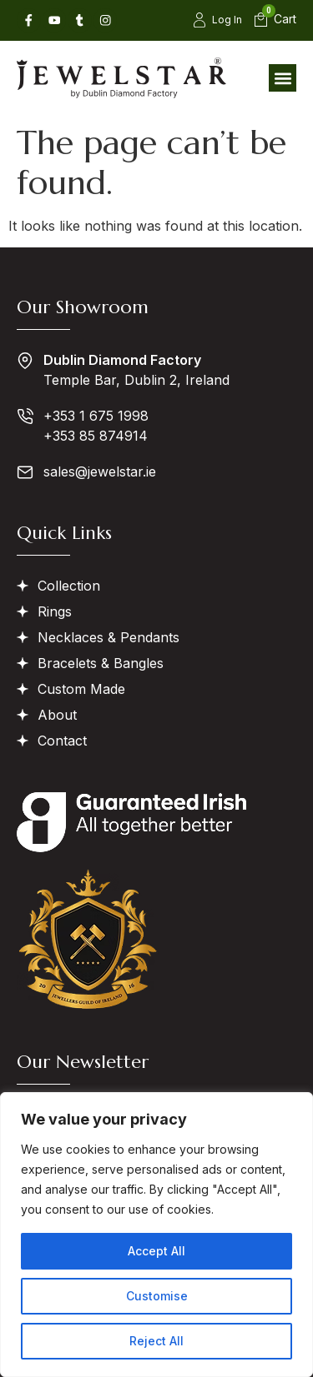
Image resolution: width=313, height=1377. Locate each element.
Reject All (156, 1341)
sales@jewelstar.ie (99, 471)
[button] (282, 78)
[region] (156, 1234)
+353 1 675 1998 (96, 415)
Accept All (156, 1251)
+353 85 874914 (95, 435)
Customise (157, 1296)
